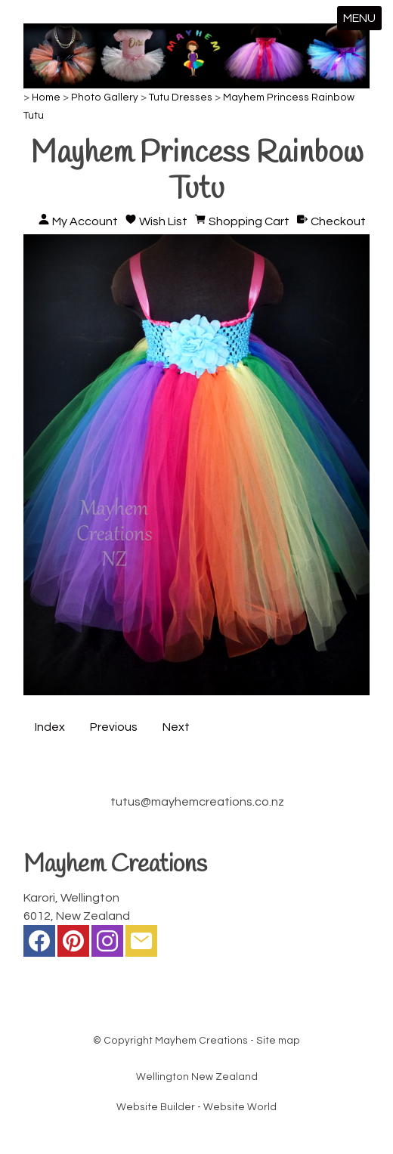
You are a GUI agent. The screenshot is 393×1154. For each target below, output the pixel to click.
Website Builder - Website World (196, 1107)
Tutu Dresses (180, 97)
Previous (114, 727)
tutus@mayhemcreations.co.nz (197, 802)
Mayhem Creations (201, 1040)
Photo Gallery (104, 97)
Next (176, 727)
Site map (278, 1040)
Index (50, 727)
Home (46, 97)
